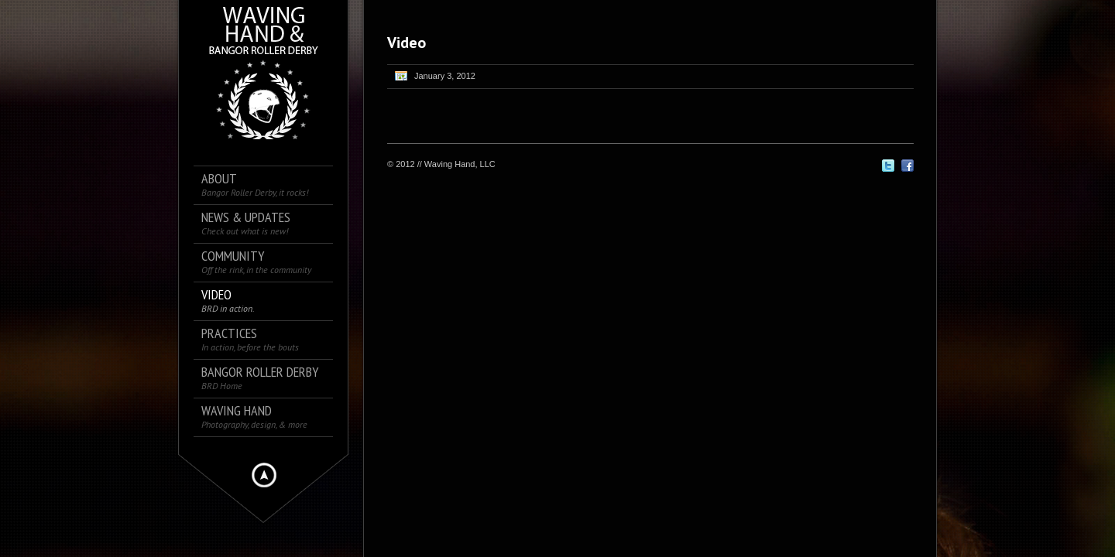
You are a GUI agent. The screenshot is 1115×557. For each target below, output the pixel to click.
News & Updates (245, 223)
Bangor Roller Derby (259, 377)
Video (228, 300)
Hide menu (264, 475)
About (254, 184)
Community (256, 261)
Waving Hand (254, 416)
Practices (250, 339)
